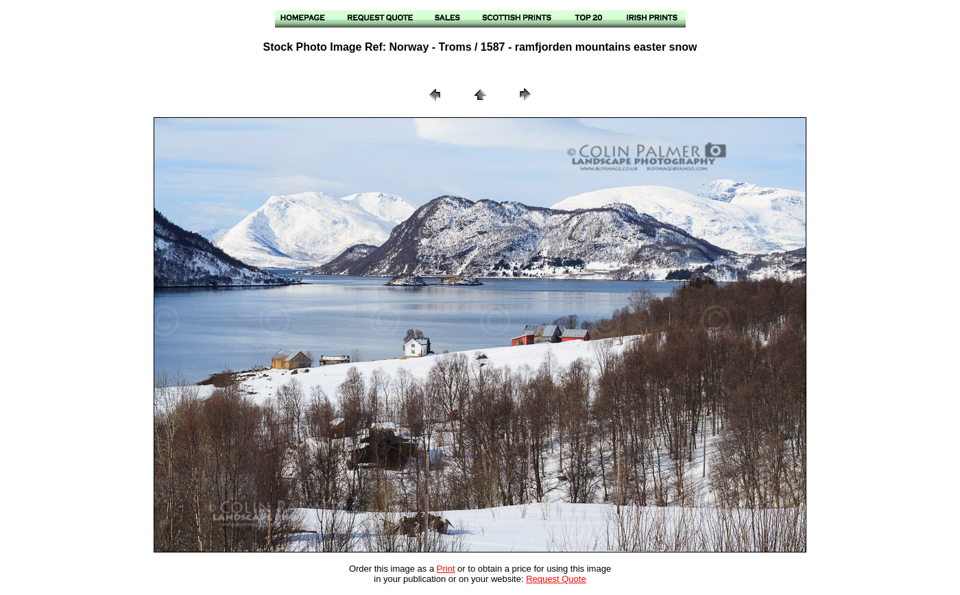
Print (446, 568)
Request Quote (556, 579)
